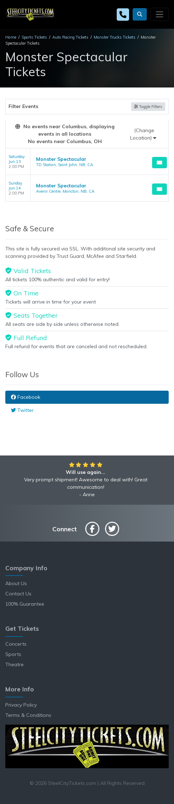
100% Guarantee (24, 604)
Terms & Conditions (28, 715)
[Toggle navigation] (159, 14)
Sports (13, 654)
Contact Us (18, 593)
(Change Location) (143, 134)
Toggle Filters (148, 106)
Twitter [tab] (22, 410)
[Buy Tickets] (159, 162)
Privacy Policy (21, 705)
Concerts (16, 644)
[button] (140, 14)
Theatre (14, 664)
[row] (87, 161)
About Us (16, 583)
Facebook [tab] (25, 397)
